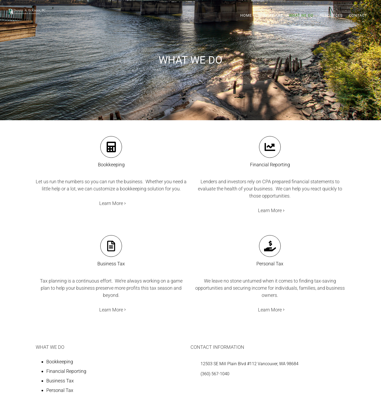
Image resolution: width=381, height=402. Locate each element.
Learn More (111, 203)
